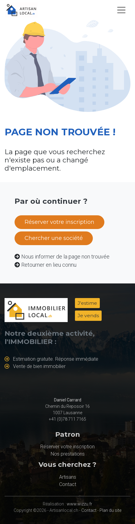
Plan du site (110, 510)
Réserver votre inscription (59, 222)
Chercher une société (54, 238)
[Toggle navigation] (121, 10)
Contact (67, 484)
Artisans (67, 477)
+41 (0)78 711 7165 (67, 419)
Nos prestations (68, 454)
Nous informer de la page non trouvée (65, 256)
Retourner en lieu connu (48, 265)
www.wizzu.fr (79, 503)
